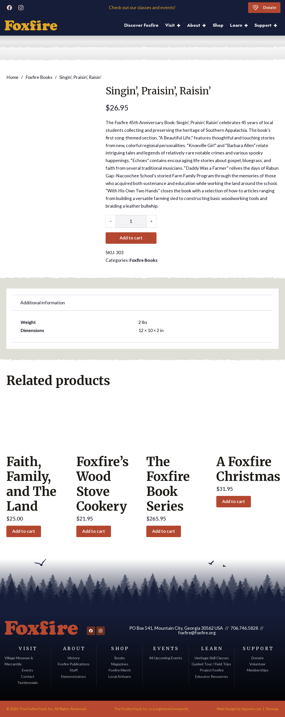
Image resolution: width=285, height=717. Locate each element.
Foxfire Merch (120, 670)
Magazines (119, 664)
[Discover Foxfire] (31, 25)
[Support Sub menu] (277, 25)
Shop (218, 25)
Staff (74, 670)
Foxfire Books (38, 77)
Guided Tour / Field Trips (212, 664)
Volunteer (257, 664)
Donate (264, 8)
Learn (236, 25)
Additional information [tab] (42, 302)
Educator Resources (211, 676)
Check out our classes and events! (143, 7)
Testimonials (27, 682)
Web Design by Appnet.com (239, 709)
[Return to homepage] (41, 628)
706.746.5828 (244, 628)
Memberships (257, 670)
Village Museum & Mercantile (19, 661)
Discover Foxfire (141, 25)
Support (263, 25)
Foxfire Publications (74, 664)
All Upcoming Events (165, 658)
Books (120, 658)
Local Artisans (119, 676)
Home (12, 77)
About (193, 25)
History (74, 658)
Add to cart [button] (24, 531)
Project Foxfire (212, 670)
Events (27, 670)
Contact (27, 676)
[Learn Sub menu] (247, 25)
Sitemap (272, 709)
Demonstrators (73, 676)
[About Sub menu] (205, 25)
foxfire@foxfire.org (197, 632)
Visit (170, 25)
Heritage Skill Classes (212, 658)
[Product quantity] (131, 221)
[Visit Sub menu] (180, 25)
